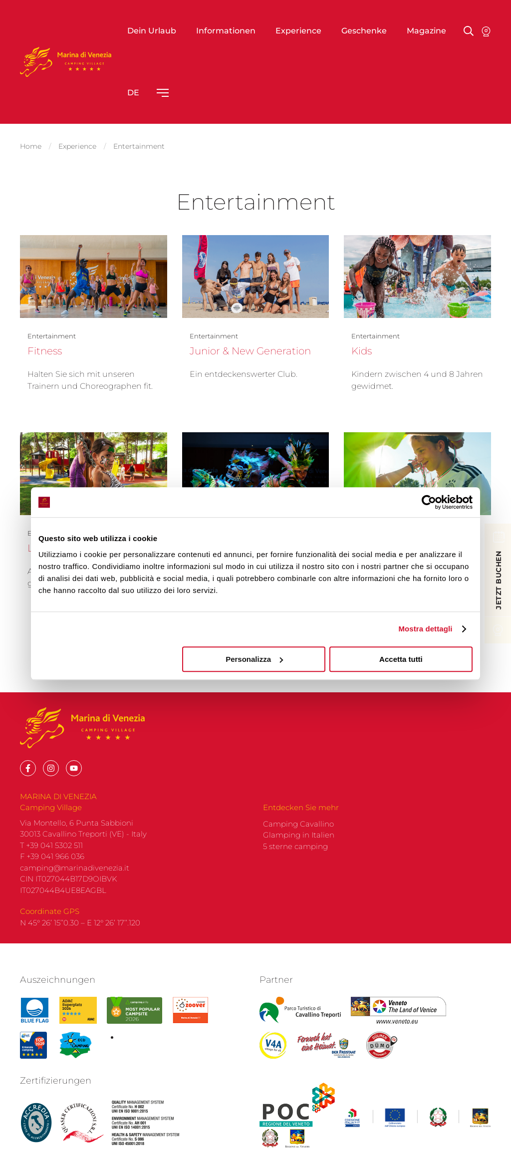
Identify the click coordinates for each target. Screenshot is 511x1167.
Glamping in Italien (298, 845)
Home (30, 144)
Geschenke (364, 30)
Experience (298, 30)
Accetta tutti (401, 659)
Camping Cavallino (298, 834)
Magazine (426, 30)
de (133, 92)
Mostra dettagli (425, 628)
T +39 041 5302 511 (51, 855)
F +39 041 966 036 (52, 866)
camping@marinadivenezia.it (74, 877)
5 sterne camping (295, 856)
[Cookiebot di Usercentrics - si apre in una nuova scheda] (429, 502)
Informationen (226, 30)
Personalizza (254, 659)
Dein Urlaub (151, 30)
